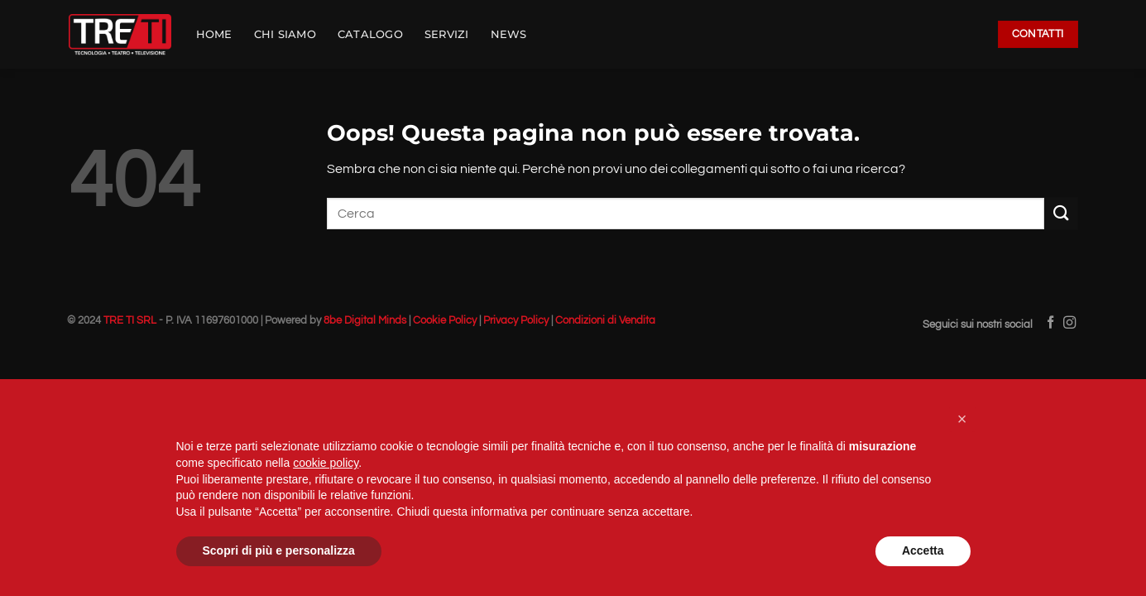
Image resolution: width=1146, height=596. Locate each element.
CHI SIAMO (285, 34)
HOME (214, 34)
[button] (962, 419)
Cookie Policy (445, 320)
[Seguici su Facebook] (1050, 323)
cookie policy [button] (325, 462)
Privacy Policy (516, 320)
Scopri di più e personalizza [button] (279, 550)
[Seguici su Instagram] (1069, 323)
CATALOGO (370, 34)
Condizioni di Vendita (605, 320)
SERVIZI (446, 34)
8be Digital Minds (365, 320)
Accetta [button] (923, 550)
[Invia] (1060, 213)
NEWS (509, 34)
